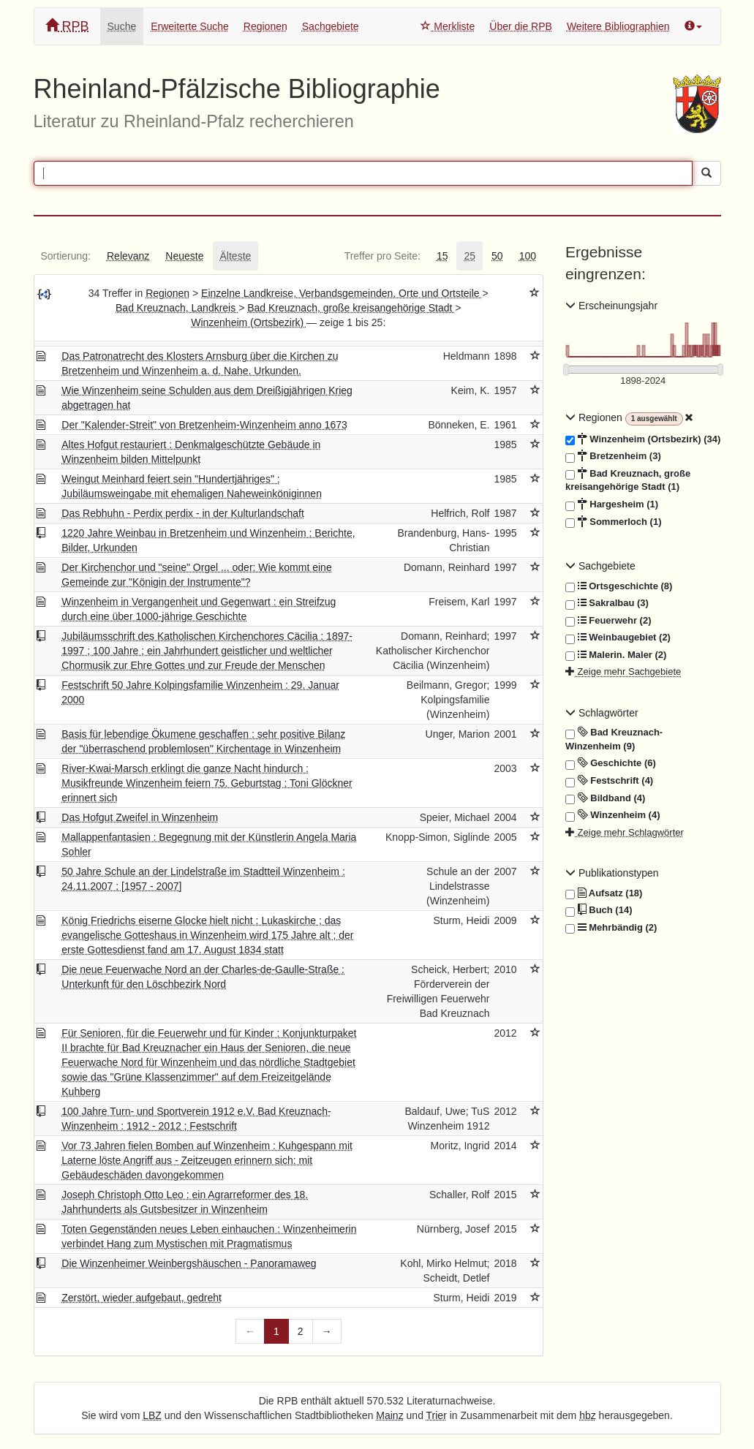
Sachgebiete (330, 26)
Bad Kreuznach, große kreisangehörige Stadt (351, 308)
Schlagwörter (601, 713)
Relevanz (128, 256)
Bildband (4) (605, 798)
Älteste (236, 256)
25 (469, 256)
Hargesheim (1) (611, 504)
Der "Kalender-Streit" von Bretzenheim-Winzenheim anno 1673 (204, 425)
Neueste (184, 256)
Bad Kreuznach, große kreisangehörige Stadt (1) (627, 480)
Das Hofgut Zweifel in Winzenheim (139, 817)
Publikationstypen (612, 873)
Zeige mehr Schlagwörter (624, 832)
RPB (67, 26)
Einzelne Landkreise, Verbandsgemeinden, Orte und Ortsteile (341, 293)
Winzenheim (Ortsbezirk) (248, 322)
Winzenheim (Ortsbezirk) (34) (642, 439)
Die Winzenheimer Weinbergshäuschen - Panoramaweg (188, 1263)
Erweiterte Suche (190, 26)
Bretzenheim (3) (613, 456)
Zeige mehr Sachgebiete (623, 671)
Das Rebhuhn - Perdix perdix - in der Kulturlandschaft (182, 513)
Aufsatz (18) (603, 893)
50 (497, 256)
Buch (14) (598, 910)
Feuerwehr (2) (608, 620)
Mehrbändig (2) (611, 927)
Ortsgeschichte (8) (618, 586)
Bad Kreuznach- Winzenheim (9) (614, 739)
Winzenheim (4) (612, 815)
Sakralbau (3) (607, 603)
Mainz (389, 1415)
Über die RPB (520, 26)
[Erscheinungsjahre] (643, 381)
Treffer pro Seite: (382, 256)
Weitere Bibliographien (618, 26)
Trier (436, 1415)
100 (527, 256)
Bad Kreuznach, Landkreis (177, 308)
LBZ (152, 1415)
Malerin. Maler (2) (615, 655)
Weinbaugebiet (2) (618, 637)
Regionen (265, 26)
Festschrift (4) (609, 780)
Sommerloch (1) (613, 522)
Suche (122, 26)
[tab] (66, 255)
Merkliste (448, 26)
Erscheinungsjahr (611, 305)
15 (442, 256)
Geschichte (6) (610, 763)
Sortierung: (66, 256)
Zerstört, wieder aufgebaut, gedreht (141, 1298)
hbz (587, 1415)
